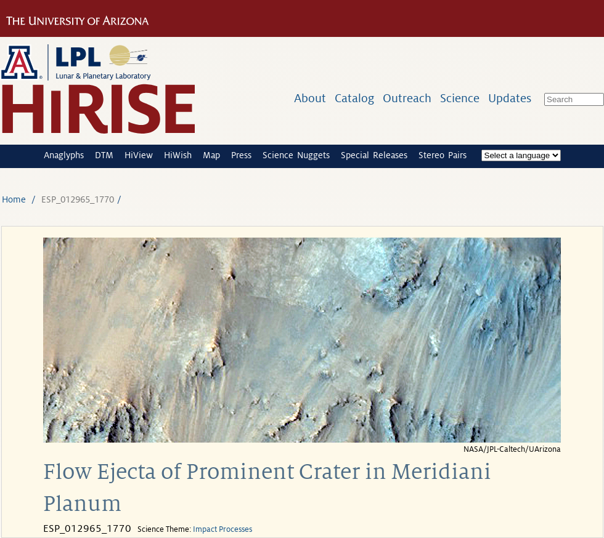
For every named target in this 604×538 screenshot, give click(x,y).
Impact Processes (222, 529)
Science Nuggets (296, 155)
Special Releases (374, 155)
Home (14, 199)
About (310, 98)
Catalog (354, 98)
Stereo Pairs (442, 155)
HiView (138, 155)
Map (211, 155)
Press (241, 155)
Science (460, 98)
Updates (509, 98)
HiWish (178, 155)
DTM (104, 155)
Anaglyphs (64, 155)
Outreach (407, 98)
